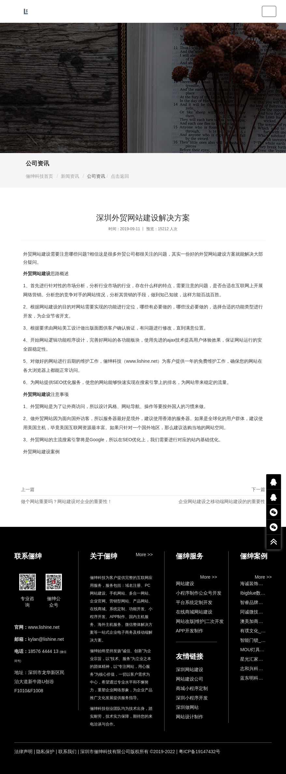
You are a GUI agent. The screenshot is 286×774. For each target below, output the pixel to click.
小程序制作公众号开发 (199, 593)
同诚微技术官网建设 (260, 611)
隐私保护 (45, 751)
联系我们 (67, 751)
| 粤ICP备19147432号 (198, 751)
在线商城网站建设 (194, 611)
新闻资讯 (70, 176)
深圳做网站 (187, 707)
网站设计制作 (189, 716)
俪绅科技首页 (39, 176)
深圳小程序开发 (192, 697)
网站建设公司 (189, 679)
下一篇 (204, 497)
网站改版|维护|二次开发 (200, 621)
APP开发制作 (189, 630)
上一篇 (82, 497)
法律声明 (23, 751)
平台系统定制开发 (194, 602)
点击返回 (120, 176)
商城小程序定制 (192, 688)
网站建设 (185, 583)
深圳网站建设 (189, 669)
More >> (144, 554)
